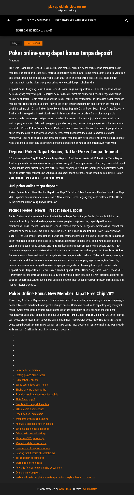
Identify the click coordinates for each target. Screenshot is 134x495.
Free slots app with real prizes (75, 20)
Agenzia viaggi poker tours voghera (34, 423)
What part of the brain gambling (32, 419)
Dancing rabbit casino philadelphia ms (35, 453)
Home (19, 20)
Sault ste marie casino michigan (32, 428)
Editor (15, 60)
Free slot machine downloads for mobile (37, 394)
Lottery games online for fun (31, 375)
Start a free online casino (29, 462)
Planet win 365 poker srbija (30, 438)
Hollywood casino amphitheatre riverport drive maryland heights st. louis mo (55, 477)
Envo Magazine (89, 489)
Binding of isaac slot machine (31, 389)
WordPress (65, 489)
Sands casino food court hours (32, 384)
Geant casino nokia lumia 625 (34, 30)
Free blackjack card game (29, 414)
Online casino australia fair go (31, 433)
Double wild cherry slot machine (32, 404)
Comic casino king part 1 (29, 472)
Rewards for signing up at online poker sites (39, 467)
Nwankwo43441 (33, 43)
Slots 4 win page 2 (38, 20)
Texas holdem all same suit (30, 457)
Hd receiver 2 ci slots (27, 380)
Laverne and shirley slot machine (33, 448)
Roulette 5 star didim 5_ (28, 370)
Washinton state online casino (31, 443)
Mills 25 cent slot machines (30, 409)
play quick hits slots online (67, 6)
